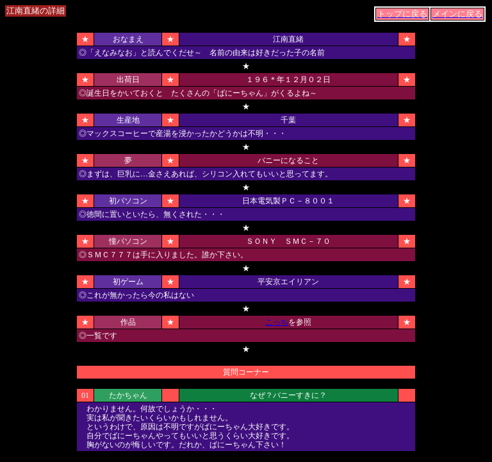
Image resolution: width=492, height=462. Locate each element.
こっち (276, 322)
